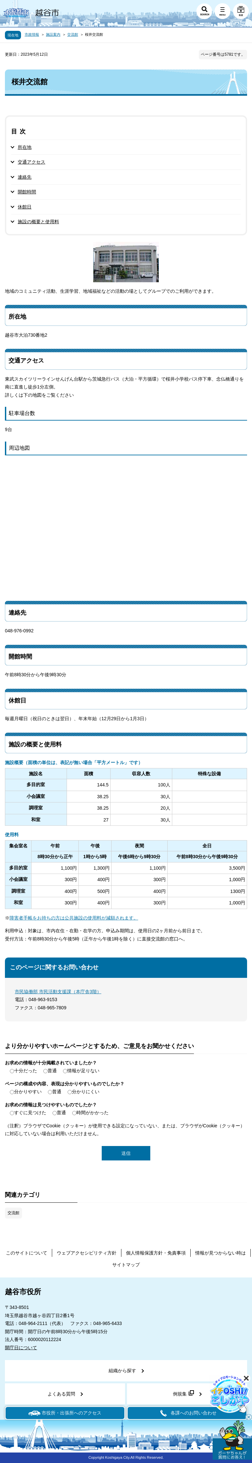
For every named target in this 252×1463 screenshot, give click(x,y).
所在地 (25, 147)
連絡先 (25, 177)
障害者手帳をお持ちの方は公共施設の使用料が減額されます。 (74, 917)
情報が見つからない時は (220, 1252)
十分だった (25, 1070)
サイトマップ (126, 1264)
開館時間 (27, 191)
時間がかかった (92, 1112)
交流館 (72, 34)
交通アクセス (31, 162)
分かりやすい (28, 1091)
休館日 (25, 206)
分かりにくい (85, 1091)
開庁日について (21, 1347)
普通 (52, 1070)
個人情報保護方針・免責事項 (156, 1252)
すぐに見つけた (30, 1112)
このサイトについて (26, 1252)
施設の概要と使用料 (38, 221)
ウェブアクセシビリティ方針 (86, 1252)
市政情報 (32, 34)
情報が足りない (83, 1070)
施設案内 (53, 34)
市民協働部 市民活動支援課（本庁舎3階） (58, 991)
